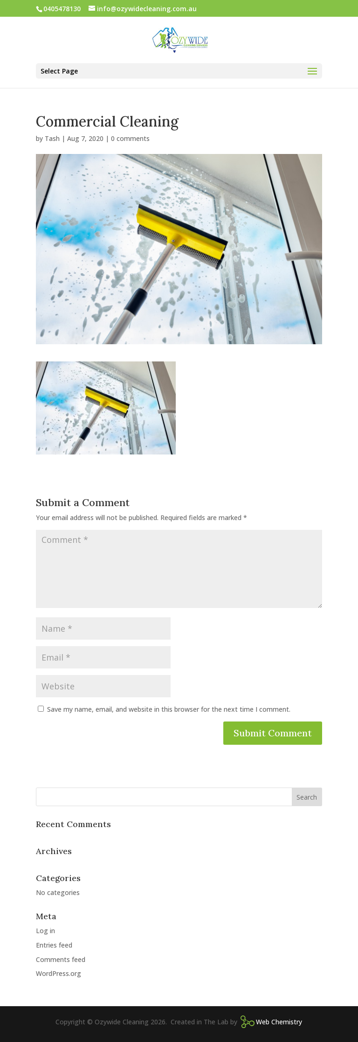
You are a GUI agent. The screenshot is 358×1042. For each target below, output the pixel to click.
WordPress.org (58, 973)
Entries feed (54, 945)
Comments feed (60, 959)
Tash (52, 138)
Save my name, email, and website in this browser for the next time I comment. (168, 709)
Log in (45, 930)
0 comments (130, 138)
